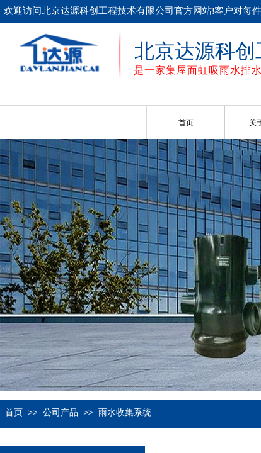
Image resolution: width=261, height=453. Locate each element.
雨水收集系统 (124, 412)
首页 (186, 122)
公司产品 (60, 412)
